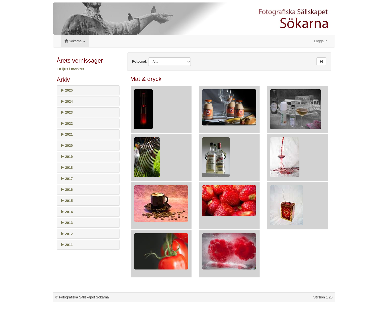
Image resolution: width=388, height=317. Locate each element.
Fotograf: (139, 61)
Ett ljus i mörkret (70, 69)
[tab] (88, 90)
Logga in (320, 41)
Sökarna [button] (74, 41)
